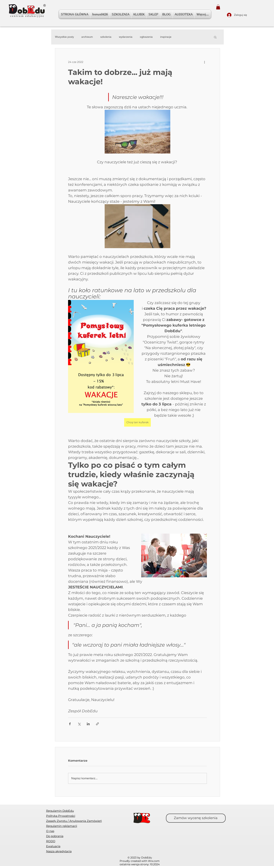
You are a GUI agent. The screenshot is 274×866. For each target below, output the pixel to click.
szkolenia (105, 36)
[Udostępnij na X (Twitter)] (79, 724)
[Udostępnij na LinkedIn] (88, 724)
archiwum (87, 36)
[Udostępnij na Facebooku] (70, 724)
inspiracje (165, 36)
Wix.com (154, 861)
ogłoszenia (146, 36)
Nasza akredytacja (59, 851)
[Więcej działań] (204, 62)
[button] (218, 7)
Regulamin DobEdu (60, 811)
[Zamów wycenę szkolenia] (196, 818)
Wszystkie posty (64, 36)
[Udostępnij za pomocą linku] (97, 724)
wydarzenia (125, 36)
